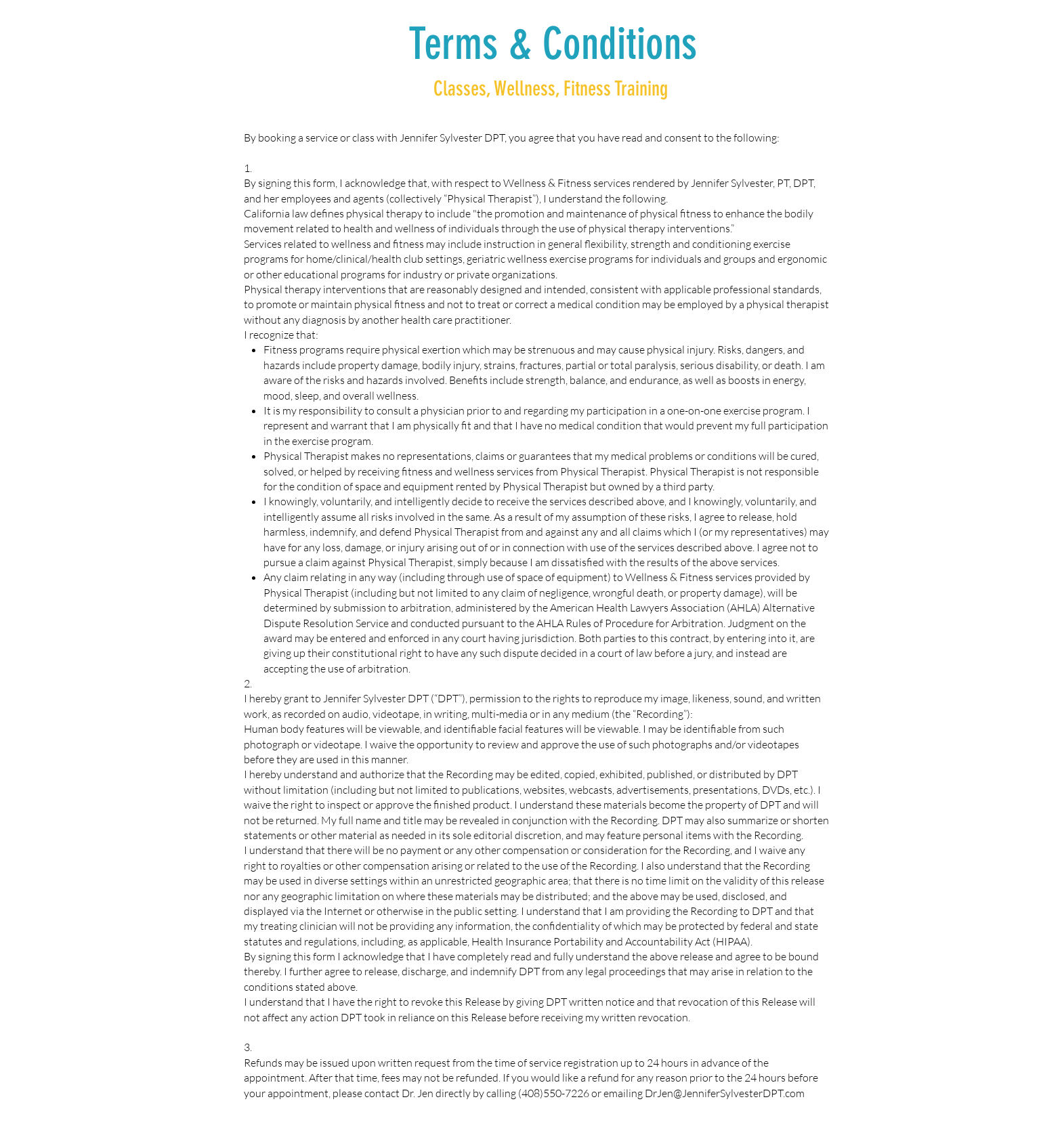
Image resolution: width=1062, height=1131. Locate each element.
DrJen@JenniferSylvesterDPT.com (725, 1093)
